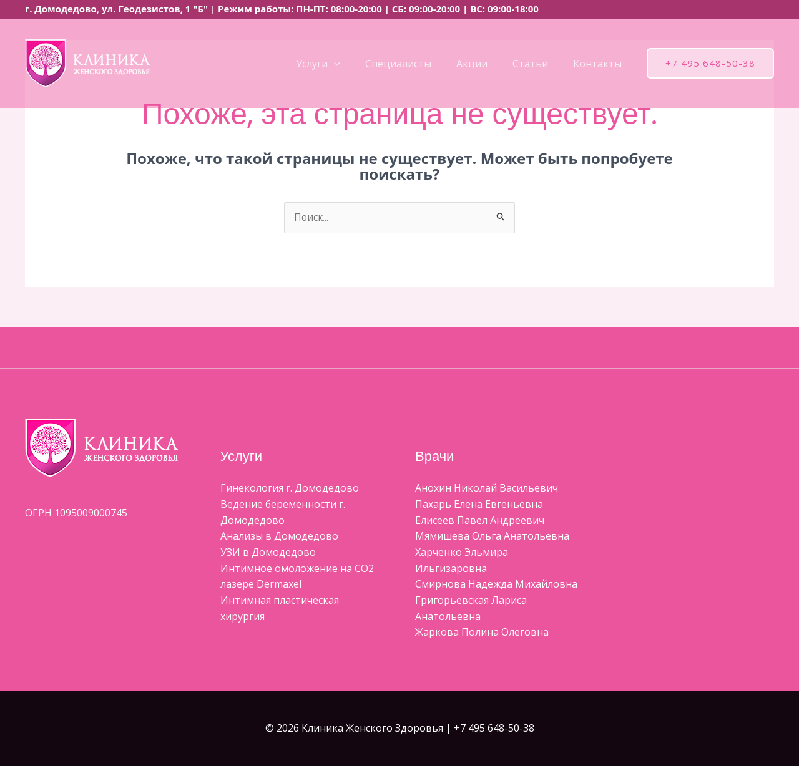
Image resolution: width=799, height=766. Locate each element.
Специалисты (416, 63)
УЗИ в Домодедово (268, 553)
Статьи (538, 63)
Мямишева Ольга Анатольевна (492, 536)
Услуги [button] (340, 63)
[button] (356, 63)
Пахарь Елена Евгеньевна (479, 504)
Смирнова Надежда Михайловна (496, 584)
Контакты (600, 63)
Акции (484, 63)
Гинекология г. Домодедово (289, 488)
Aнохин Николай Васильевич (486, 488)
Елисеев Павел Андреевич (479, 520)
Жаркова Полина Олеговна (482, 632)
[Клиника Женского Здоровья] (87, 62)
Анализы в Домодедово (279, 536)
